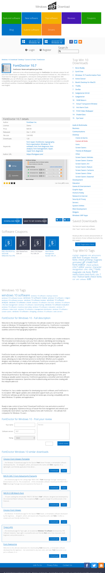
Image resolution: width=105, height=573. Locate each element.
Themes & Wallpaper (84, 139)
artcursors (96, 242)
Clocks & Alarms (82, 126)
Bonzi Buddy (80, 56)
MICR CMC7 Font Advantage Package (20, 464)
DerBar (78, 78)
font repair (31, 130)
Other (78, 142)
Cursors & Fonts (30, 48)
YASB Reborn (81, 89)
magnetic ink (85, 242)
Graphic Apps (77, 177)
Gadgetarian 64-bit (82, 81)
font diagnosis (43, 135)
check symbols (92, 252)
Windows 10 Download (9, 48)
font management (40, 137)
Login (32, 38)
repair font (31, 139)
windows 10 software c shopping (24, 300)
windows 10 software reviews (35, 289)
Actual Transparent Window (87, 92)
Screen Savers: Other (84, 161)
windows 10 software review (35, 286)
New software (21, 18)
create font (92, 249)
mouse (94, 244)
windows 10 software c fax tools (43, 291)
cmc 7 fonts (94, 256)
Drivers (96, 18)
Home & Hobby (78, 180)
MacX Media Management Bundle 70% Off (50, 242)
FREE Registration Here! (85, 231)
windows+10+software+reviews (12, 289)
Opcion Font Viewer (12, 498)
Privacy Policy (52, 554)
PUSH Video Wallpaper (85, 99)
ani (77, 266)
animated (77, 249)
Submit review (63, 432)
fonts (75, 246)
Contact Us (67, 554)
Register (47, 38)
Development (77, 167)
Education (76, 171)
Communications (78, 120)
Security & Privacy (79, 186)
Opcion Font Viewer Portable (16, 447)
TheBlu (78, 74)
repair (50, 137)
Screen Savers (81, 136)
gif (83, 249)
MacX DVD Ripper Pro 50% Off (36, 241)
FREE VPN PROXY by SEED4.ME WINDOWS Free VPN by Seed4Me (8, 243)
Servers (75, 190)
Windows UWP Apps (80, 202)
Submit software (84, 18)
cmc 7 (98, 261)
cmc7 (75, 254)
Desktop (21, 48)
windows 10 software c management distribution (35, 298)
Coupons (58, 18)
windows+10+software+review (12, 287)
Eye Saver (80, 107)
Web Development (79, 196)
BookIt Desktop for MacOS (85, 71)
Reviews (46, 18)
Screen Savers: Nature (84, 155)
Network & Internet (80, 183)
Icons (78, 132)
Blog (71, 18)
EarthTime (79, 60)
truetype (86, 244)
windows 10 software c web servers (49, 300)
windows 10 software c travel (20, 291)
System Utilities (78, 193)
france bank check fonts (90, 263)
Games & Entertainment (81, 174)
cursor (75, 242)
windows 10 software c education (44, 296)
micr (74, 263)
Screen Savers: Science (84, 148)
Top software (33, 18)
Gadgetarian (80, 85)
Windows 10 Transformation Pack (88, 64)
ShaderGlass (81, 103)
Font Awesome (10, 533)
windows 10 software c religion (59, 286)
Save (64, 459)
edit (89, 266)
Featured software (8, 18)
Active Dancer (80, 67)
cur (73, 266)
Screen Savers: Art (82, 152)
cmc (86, 256)
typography (49, 130)
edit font (76, 244)
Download (54, 459)
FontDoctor (41, 48)
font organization (33, 133)
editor (81, 254)
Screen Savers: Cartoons (85, 158)
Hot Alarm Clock (82, 96)
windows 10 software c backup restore (44, 284)
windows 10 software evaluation (57, 293)
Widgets (75, 199)
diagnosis (39, 139)
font (35, 135)
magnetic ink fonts (81, 259)
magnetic (98, 246)
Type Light (8, 516)
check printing (85, 246)
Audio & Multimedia (79, 114)
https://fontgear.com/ (35, 143)
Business (75, 117)
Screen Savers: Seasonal (85, 164)
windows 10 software (16, 284)
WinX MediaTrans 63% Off (22, 241)
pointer (88, 254)
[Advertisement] (36, 90)
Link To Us (37, 554)
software (83, 266)
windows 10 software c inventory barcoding (17, 296)
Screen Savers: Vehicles (84, 145)
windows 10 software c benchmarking (31, 293)
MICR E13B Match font (13, 481)
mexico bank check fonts (83, 261)
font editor (79, 252)
